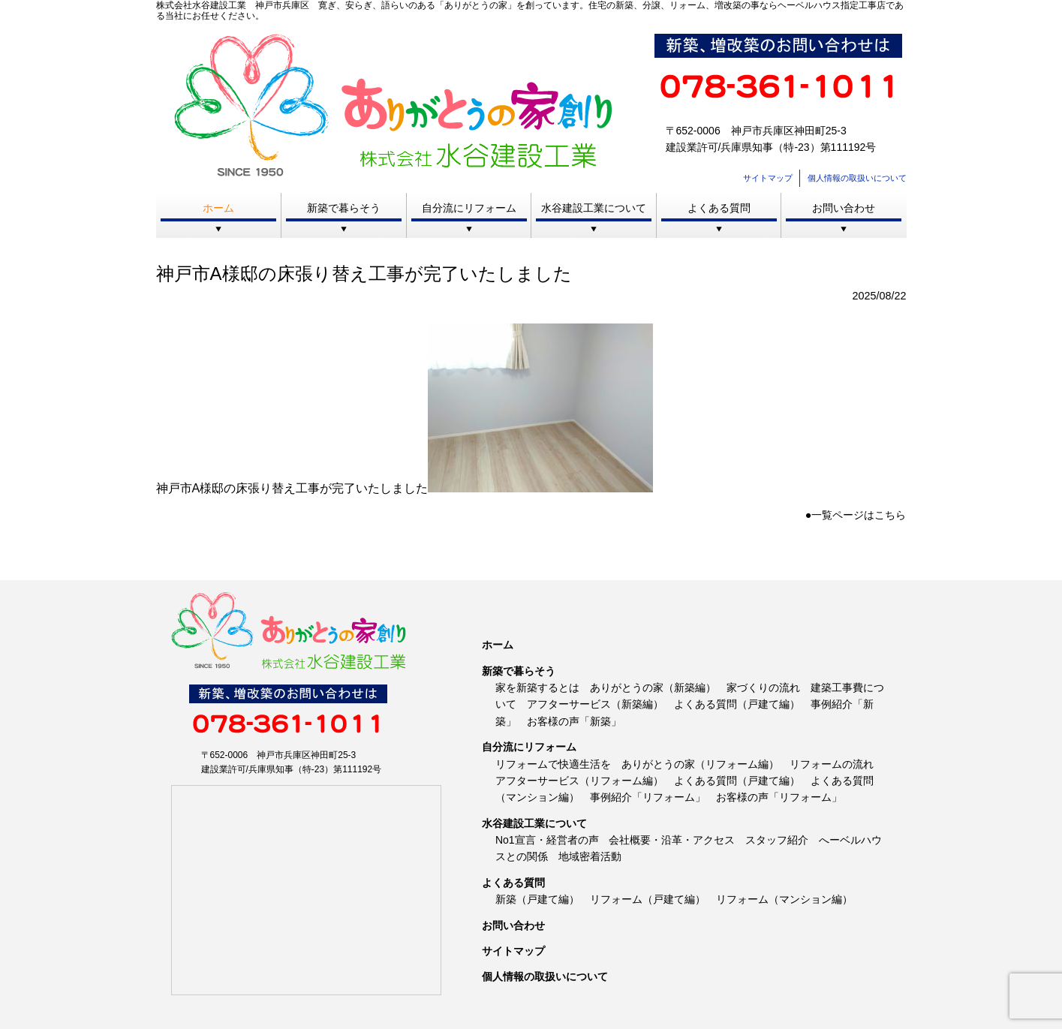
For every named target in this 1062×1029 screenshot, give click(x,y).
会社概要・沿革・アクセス (672, 840)
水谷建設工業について (593, 208)
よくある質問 (719, 208)
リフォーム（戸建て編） (647, 899)
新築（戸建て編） (537, 899)
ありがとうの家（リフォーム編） (700, 764)
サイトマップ (768, 177)
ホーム (218, 208)
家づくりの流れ (763, 687)
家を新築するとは (537, 687)
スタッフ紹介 (776, 840)
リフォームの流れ (832, 764)
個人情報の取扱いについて (857, 177)
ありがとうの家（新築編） (653, 687)
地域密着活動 (589, 856)
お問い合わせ (843, 208)
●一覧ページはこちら (856, 515)
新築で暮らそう (344, 208)
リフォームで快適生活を (553, 764)
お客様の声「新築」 (574, 721)
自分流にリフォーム (469, 208)
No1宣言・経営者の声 (547, 840)
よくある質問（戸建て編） (737, 704)
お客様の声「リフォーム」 (779, 797)
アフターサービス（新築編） (595, 704)
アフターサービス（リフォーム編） (579, 781)
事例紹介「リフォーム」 (647, 797)
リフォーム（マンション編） (784, 899)
